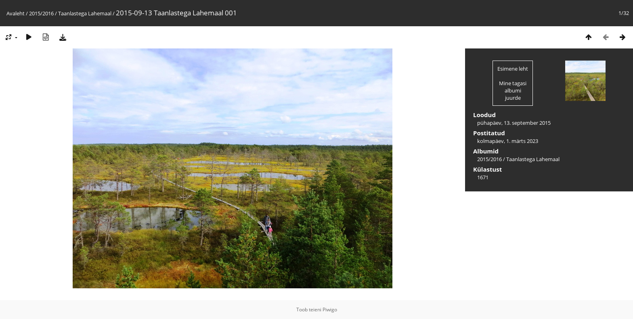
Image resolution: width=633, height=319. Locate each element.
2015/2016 (41, 13)
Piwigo (330, 309)
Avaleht (15, 13)
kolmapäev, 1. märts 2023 (507, 141)
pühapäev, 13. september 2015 (514, 122)
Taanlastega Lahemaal (84, 13)
